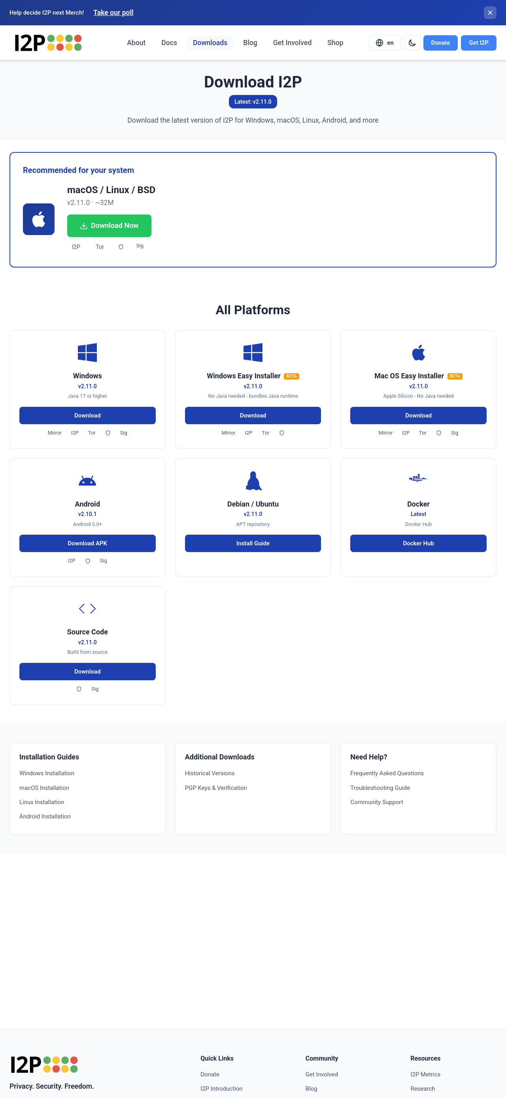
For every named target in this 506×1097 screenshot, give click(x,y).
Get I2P (479, 42)
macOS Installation (44, 787)
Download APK (87, 543)
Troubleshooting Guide (380, 787)
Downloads (210, 43)
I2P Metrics (425, 1074)
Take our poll (113, 13)
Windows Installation (46, 773)
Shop (335, 43)
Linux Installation (41, 802)
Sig (139, 246)
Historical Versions (210, 773)
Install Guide (253, 543)
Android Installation (45, 816)
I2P (76, 247)
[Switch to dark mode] (412, 43)
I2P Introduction (221, 1088)
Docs (169, 43)
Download (87, 415)
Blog (250, 43)
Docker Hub (418, 543)
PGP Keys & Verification (216, 787)
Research (422, 1088)
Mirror (55, 433)
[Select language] (385, 43)
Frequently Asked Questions (387, 773)
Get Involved (292, 43)
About (136, 43)
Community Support (376, 802)
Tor (100, 247)
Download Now (109, 225)
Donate (440, 42)
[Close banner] (490, 12)
